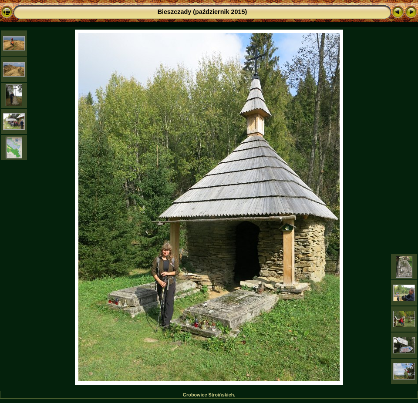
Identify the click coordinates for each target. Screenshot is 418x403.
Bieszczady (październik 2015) (202, 11)
